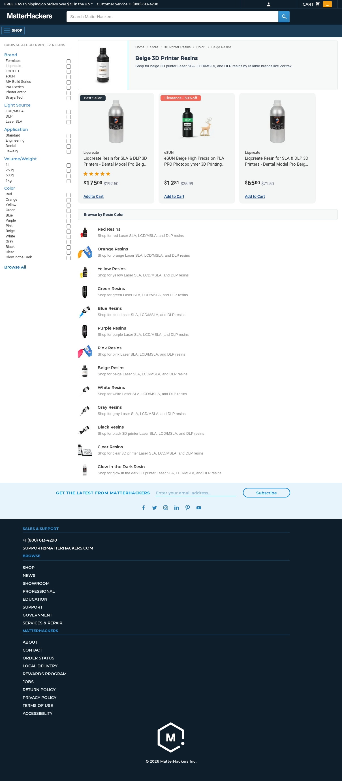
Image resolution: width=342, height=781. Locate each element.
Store (154, 47)
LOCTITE (13, 71)
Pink (9, 226)
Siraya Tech (15, 97)
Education (35, 599)
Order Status (38, 658)
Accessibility (37, 713)
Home (139, 47)
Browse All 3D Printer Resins (34, 45)
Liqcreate (13, 66)
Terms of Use (38, 705)
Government (37, 615)
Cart (317, 4)
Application (16, 129)
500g (10, 175)
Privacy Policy (39, 697)
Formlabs (13, 61)
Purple (11, 220)
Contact (32, 650)
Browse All (15, 267)
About (30, 642)
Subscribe (266, 493)
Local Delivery (40, 665)
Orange (11, 199)
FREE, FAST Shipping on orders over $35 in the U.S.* (48, 4)
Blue (9, 215)
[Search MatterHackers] (284, 16)
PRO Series (15, 87)
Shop (29, 567)
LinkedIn (176, 508)
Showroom (36, 583)
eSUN (10, 76)
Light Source (17, 105)
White (10, 236)
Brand (10, 54)
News (29, 575)
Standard (13, 135)
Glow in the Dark (19, 257)
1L (8, 165)
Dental (11, 146)
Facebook (143, 508)
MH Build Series (18, 81)
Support (32, 607)
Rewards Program (45, 673)
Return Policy (39, 689)
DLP (9, 116)
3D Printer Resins (177, 47)
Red (9, 194)
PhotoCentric (16, 92)
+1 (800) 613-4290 (143, 4)
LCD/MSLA (14, 111)
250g (10, 170)
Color (200, 47)
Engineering (15, 140)
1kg (9, 180)
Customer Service (112, 4)
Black (10, 247)
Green (10, 210)
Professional (39, 591)
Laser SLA (14, 121)
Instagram (165, 508)
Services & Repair (42, 623)
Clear (10, 252)
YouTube (199, 508)
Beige (10, 231)
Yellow (11, 205)
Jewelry (12, 151)
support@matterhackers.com (58, 548)
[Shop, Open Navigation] (13, 30)
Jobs (28, 681)
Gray (9, 241)
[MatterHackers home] (29, 16)
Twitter (154, 508)
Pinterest (188, 508)
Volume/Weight (20, 158)
